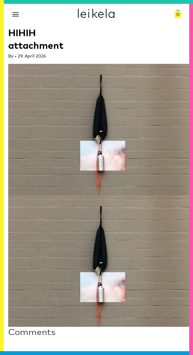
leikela (96, 13)
